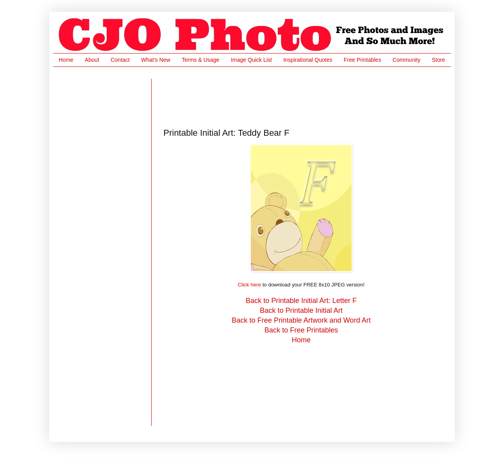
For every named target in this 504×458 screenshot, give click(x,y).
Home (66, 60)
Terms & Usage (200, 60)
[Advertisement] (306, 96)
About (92, 60)
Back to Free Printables (301, 330)
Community (407, 60)
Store (438, 60)
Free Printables (362, 60)
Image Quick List (251, 60)
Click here (249, 285)
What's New (155, 60)
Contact (120, 60)
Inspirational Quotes (307, 60)
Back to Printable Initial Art (301, 310)
